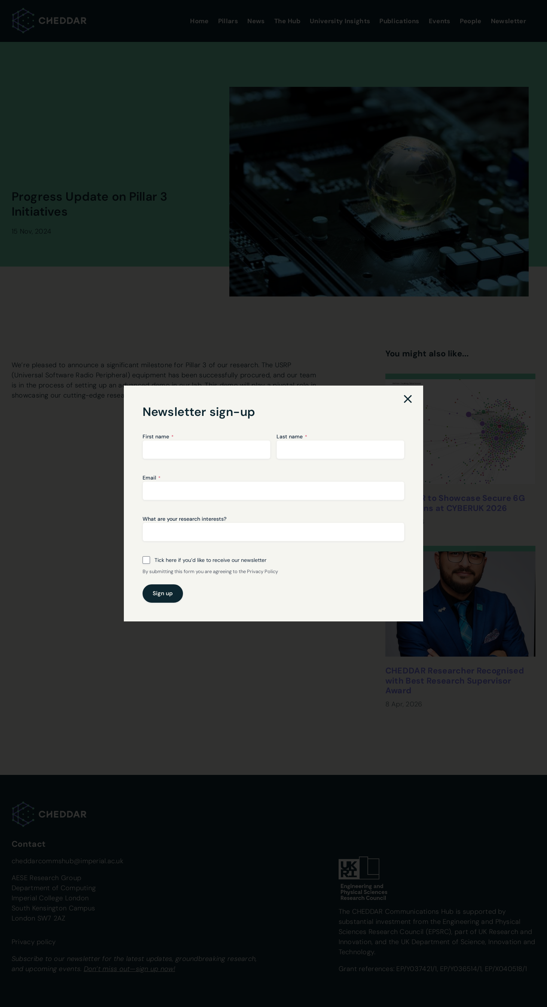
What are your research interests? (184, 518)
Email (152, 477)
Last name (291, 436)
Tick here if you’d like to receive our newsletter (210, 560)
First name (158, 436)
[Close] (408, 399)
